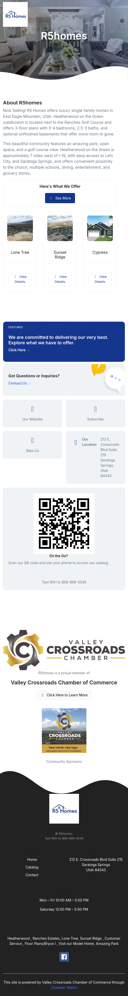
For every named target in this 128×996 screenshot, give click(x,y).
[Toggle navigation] (120, 14)
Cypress (99, 252)
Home (32, 859)
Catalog (32, 867)
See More (60, 198)
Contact (32, 875)
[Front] (16, 14)
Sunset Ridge (60, 254)
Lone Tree (20, 252)
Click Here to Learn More (64, 695)
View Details (20, 279)
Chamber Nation (64, 987)
